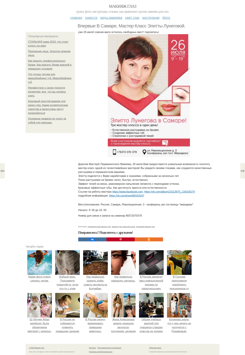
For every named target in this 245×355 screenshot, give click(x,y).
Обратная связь (155, 348)
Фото (166, 17)
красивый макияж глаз (145, 227)
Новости (91, 17)
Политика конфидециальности (100, 352)
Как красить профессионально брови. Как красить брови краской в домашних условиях (49, 64)
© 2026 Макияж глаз (36, 348)
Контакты (92, 348)
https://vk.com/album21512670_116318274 (169, 191)
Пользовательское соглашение (109, 348)
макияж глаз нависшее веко (123, 227)
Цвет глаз (132, 17)
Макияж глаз (122, 6)
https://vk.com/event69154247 (126, 195)
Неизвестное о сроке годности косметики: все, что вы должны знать (47, 91)
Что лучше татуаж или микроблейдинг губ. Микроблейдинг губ (50, 78)
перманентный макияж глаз (99, 227)
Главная (76, 17)
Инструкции (151, 17)
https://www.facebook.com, (127, 191)
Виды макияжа (111, 17)
